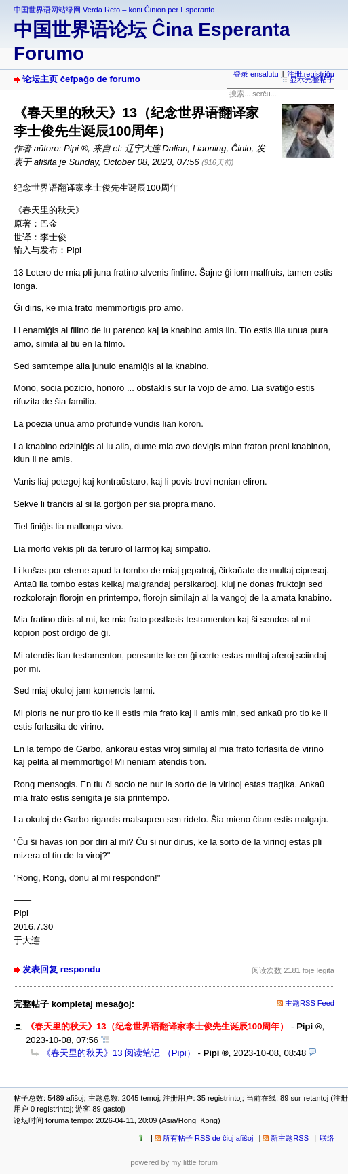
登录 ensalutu (256, 74)
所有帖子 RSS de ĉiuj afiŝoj (208, 1138)
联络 (327, 1138)
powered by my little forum (174, 1162)
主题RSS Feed (309, 1003)
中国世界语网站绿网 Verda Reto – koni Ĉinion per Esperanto (114, 9)
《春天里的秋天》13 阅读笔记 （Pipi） (118, 1053)
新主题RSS (290, 1138)
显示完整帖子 (312, 79)
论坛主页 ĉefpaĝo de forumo (81, 79)
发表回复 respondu (61, 969)
